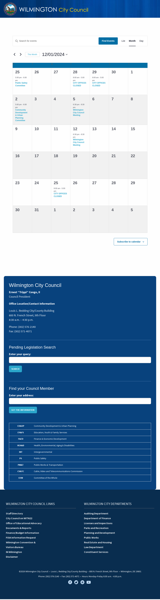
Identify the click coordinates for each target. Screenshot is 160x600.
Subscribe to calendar (128, 242)
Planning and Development (99, 533)
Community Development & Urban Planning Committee (21, 116)
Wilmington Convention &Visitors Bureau (21, 546)
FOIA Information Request (21, 538)
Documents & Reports (18, 528)
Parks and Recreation (96, 528)
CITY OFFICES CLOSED (79, 85)
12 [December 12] (75, 129)
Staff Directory (14, 514)
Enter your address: (21, 396)
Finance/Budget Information (22, 533)
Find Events (108, 42)
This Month (32, 55)
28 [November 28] (75, 73)
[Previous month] (14, 55)
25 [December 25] (56, 183)
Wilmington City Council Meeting (78, 113)
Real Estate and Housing (98, 543)
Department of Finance (97, 519)
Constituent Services (96, 552)
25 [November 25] (17, 73)
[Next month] (21, 55)
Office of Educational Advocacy (24, 524)
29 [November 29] (94, 73)
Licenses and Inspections (98, 524)
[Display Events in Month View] (132, 42)
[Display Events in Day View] (142, 42)
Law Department (93, 548)
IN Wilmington (14, 552)
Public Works (91, 538)
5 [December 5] (74, 100)
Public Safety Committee (21, 85)
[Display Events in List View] (123, 42)
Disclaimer (12, 557)
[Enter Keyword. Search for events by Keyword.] (56, 42)
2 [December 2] (16, 100)
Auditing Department (96, 514)
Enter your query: (20, 355)
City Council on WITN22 (19, 519)
